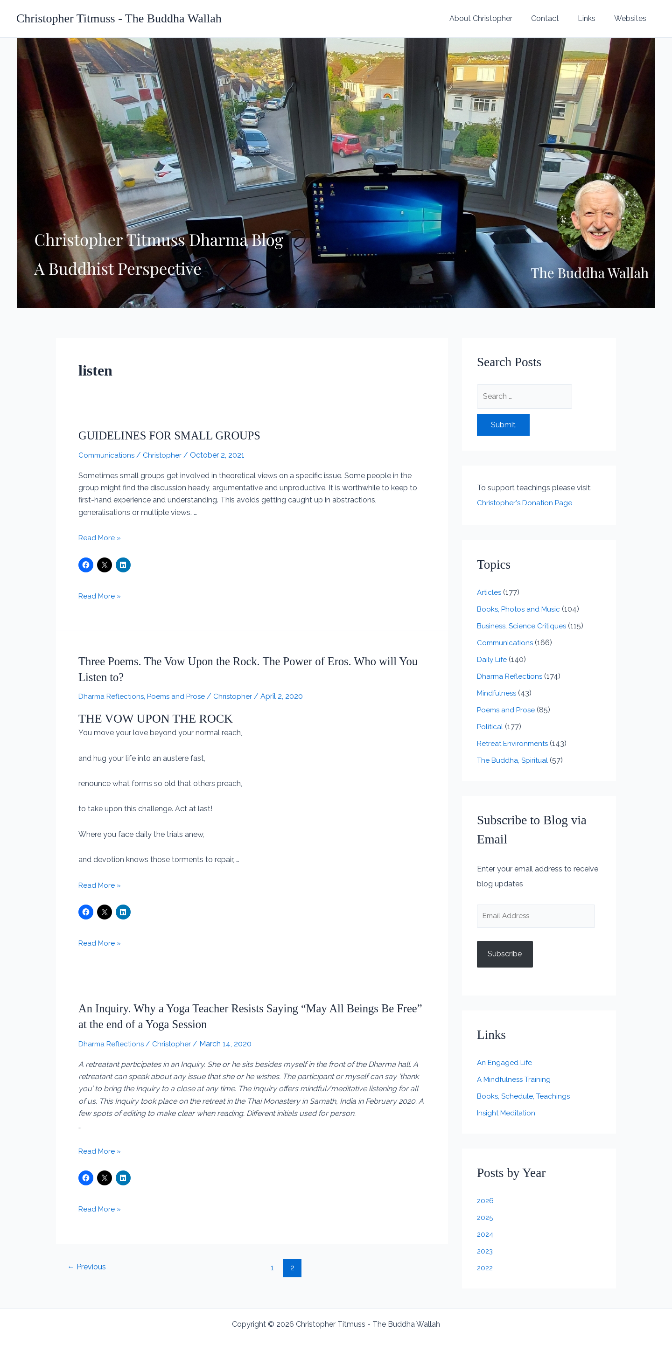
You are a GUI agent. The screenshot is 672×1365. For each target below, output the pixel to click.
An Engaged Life (505, 1063)
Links (592, 18)
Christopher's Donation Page (526, 502)
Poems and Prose (180, 696)
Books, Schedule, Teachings (525, 1097)
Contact (554, 18)
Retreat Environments (514, 743)
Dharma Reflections (112, 696)
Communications (107, 455)
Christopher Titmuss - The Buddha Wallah (119, 18)
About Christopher (493, 18)
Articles (490, 592)
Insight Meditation (508, 1114)
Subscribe (505, 955)
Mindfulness (497, 693)
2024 (486, 1235)
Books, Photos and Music (520, 609)
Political (490, 726)
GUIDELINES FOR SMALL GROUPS (175, 435)
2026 (486, 1202)
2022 (485, 1269)
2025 (485, 1218)
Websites (632, 18)
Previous (88, 1266)
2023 (485, 1252)
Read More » (100, 537)
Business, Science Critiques (523, 625)
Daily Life (493, 659)
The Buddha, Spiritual (513, 760)
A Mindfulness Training (515, 1080)
